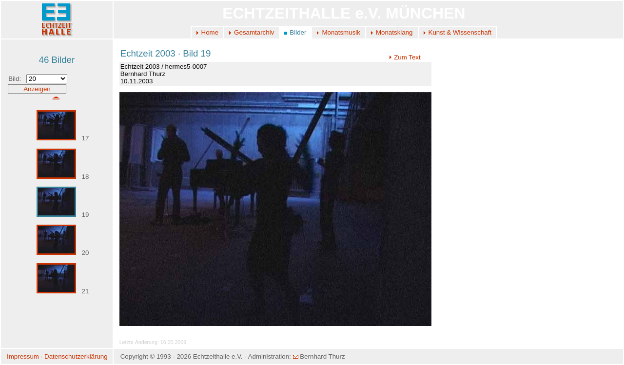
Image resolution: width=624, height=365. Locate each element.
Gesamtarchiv (254, 32)
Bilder (298, 32)
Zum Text (405, 57)
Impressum (23, 356)
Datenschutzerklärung (76, 356)
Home (210, 32)
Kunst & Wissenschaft (460, 32)
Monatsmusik (341, 32)
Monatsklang (394, 32)
